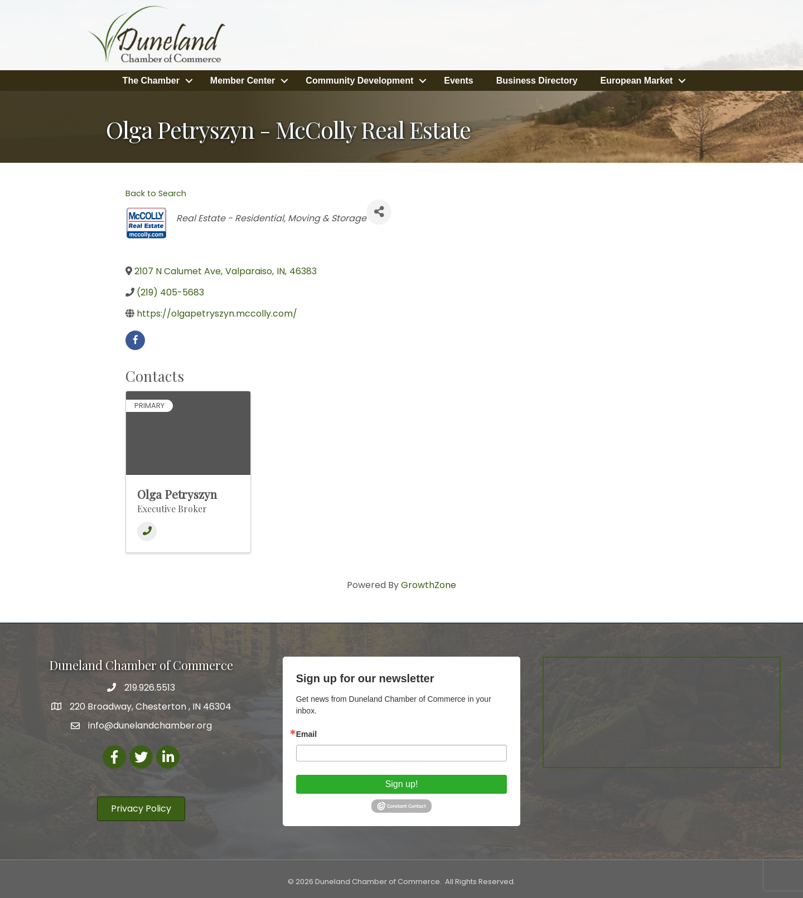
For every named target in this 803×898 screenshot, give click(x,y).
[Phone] (147, 531)
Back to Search (155, 192)
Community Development (359, 80)
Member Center (242, 80)
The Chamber (151, 80)
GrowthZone (428, 585)
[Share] (378, 211)
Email (306, 734)
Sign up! (401, 784)
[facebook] (135, 340)
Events (458, 80)
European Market (637, 80)
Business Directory (537, 80)
